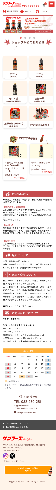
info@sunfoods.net (26, 412)
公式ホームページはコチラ (28, 469)
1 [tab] (21, 38)
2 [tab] (25, 38)
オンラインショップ (21, 4)
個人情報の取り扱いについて (18, 423)
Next (51, 156)
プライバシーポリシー (13, 461)
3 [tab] (30, 38)
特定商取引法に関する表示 (17, 426)
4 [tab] (34, 38)
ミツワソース (18, 438)
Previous (4, 156)
